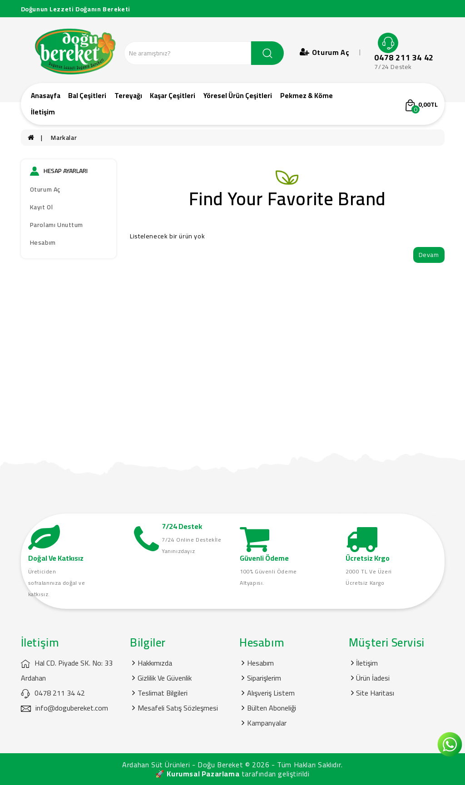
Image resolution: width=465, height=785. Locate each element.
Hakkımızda (155, 663)
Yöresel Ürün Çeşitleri (237, 95)
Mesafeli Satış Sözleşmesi (178, 708)
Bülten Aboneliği (271, 708)
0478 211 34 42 (403, 57)
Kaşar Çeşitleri (172, 95)
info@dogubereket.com (64, 708)
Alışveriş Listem (271, 693)
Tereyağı (128, 95)
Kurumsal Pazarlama (203, 773)
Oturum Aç (45, 189)
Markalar (64, 137)
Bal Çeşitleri (87, 95)
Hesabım (43, 242)
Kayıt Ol (41, 207)
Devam (429, 255)
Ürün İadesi (373, 678)
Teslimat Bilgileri (163, 693)
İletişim (43, 111)
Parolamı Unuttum (57, 225)
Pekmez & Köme (306, 95)
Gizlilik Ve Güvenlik (165, 678)
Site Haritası (375, 693)
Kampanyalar (267, 723)
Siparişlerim (264, 678)
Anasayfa (45, 95)
